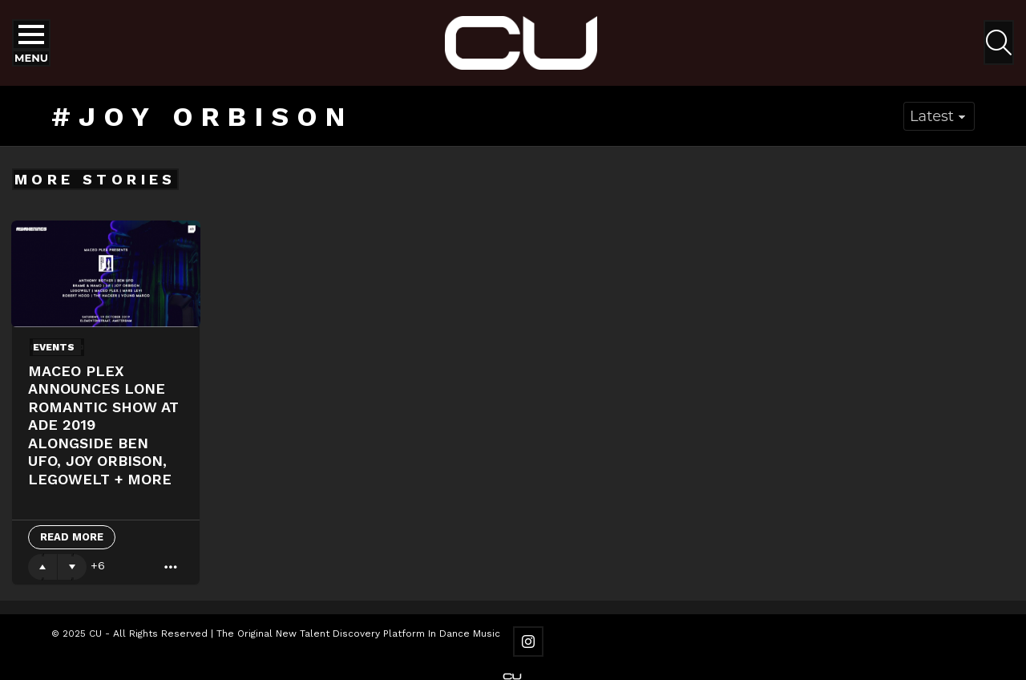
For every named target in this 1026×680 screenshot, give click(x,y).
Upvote (42, 567)
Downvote (72, 567)
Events (54, 347)
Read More (71, 537)
